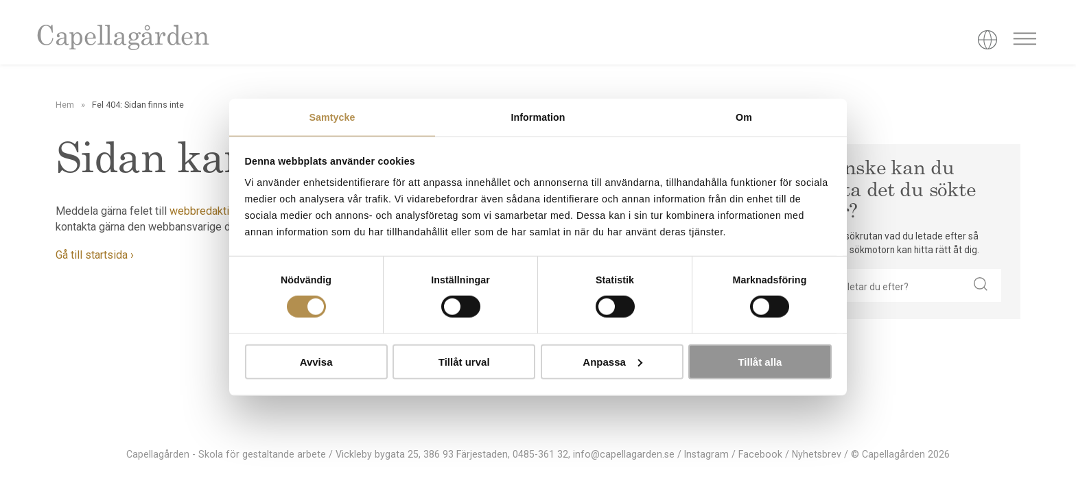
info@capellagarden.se (624, 454)
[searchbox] (888, 285)
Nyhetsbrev (816, 454)
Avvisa (316, 362)
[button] (980, 285)
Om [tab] (744, 117)
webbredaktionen (211, 210)
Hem (65, 104)
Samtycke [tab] (332, 117)
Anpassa (612, 362)
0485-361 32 (540, 454)
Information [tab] (538, 117)
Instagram (706, 454)
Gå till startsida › (95, 254)
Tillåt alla (760, 362)
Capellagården (122, 38)
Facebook (760, 454)
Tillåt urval (464, 362)
